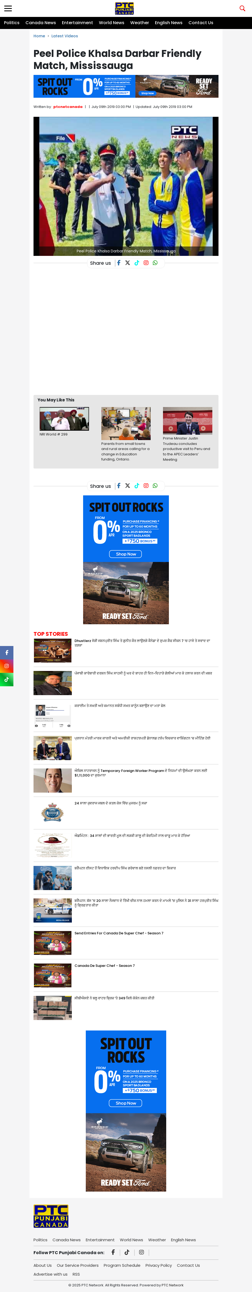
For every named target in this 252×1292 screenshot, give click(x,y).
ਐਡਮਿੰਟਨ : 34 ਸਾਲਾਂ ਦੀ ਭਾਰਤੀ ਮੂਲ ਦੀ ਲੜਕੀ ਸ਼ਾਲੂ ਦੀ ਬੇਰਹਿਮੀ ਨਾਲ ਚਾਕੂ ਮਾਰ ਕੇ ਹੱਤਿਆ (132, 835)
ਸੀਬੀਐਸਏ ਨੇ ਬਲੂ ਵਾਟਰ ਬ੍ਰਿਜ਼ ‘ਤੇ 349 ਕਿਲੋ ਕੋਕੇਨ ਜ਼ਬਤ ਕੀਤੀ (114, 998)
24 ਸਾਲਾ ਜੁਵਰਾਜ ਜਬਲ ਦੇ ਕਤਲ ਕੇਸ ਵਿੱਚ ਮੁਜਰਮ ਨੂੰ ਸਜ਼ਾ (111, 803)
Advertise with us (51, 1274)
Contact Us (200, 23)
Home (39, 36)
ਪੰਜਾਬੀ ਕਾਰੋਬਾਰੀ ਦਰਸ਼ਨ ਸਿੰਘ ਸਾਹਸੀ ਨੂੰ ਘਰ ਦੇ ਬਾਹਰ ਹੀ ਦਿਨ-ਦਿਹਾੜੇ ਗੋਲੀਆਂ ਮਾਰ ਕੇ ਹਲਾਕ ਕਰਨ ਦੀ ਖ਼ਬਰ (143, 673)
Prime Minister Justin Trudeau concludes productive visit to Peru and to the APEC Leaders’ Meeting (186, 449)
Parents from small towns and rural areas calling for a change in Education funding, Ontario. (125, 451)
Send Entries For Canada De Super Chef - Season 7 (119, 933)
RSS (76, 1274)
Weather (139, 23)
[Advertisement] (131, 377)
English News (169, 23)
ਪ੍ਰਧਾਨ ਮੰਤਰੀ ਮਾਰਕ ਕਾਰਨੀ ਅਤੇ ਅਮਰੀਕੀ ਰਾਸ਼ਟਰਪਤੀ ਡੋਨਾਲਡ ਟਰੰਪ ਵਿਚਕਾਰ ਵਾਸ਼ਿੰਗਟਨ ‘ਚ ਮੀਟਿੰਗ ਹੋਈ (142, 738)
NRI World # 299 (54, 434)
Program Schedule (122, 1265)
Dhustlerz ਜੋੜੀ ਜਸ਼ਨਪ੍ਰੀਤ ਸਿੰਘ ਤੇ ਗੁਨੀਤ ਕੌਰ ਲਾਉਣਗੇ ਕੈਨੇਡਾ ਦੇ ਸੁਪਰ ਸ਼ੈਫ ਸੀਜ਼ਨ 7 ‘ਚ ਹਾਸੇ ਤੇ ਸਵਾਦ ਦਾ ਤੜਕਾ (142, 643)
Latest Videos (64, 36)
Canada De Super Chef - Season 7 (105, 965)
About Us (43, 1265)
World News (111, 23)
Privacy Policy (159, 1265)
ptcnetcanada (68, 106)
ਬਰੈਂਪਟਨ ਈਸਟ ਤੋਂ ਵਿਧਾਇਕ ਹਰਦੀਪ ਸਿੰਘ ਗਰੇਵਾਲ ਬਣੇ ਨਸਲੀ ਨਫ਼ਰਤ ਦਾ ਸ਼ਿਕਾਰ (125, 868)
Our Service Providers (78, 1265)
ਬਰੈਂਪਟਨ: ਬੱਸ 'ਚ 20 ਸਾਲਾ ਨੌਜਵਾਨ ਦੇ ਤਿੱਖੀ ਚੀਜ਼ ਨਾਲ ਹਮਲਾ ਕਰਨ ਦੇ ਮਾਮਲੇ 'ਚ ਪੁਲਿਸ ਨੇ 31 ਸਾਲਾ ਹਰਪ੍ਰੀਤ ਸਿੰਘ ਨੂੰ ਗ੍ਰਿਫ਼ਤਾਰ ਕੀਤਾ (146, 903)
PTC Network (173, 1285)
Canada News (40, 23)
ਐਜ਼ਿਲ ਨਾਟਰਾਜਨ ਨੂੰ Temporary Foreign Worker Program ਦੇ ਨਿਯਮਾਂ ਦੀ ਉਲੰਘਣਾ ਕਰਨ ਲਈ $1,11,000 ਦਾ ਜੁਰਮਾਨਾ (141, 773)
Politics (12, 23)
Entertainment (77, 23)
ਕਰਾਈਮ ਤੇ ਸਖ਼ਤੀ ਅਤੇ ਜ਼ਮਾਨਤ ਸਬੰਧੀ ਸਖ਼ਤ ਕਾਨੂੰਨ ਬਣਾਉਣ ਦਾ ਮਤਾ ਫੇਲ (120, 705)
